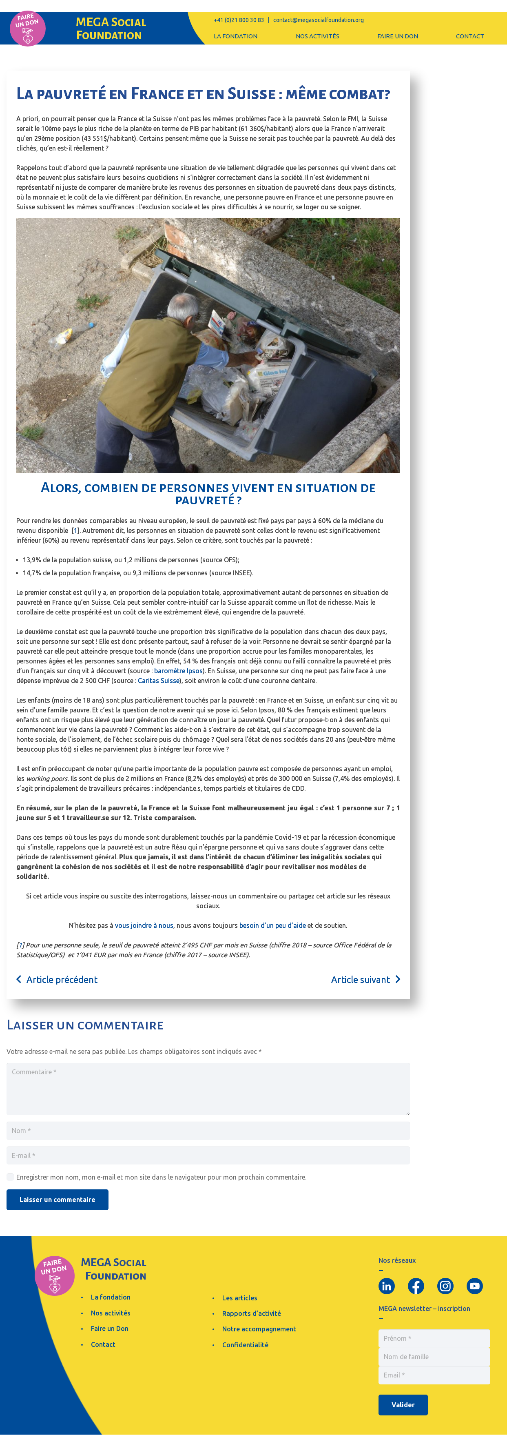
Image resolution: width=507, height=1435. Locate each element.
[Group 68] (28, 29)
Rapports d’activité (251, 1313)
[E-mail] (208, 1156)
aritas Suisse (160, 680)
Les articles (239, 1298)
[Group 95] (416, 1286)
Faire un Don (109, 1328)
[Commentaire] (208, 1089)
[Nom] (208, 1131)
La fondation (111, 1297)
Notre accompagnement (259, 1329)
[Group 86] (475, 1286)
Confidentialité (245, 1345)
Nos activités (111, 1313)
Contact (103, 1344)
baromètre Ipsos (178, 670)
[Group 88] (387, 1286)
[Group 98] (445, 1286)
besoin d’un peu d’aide (272, 925)
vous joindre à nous (144, 925)
